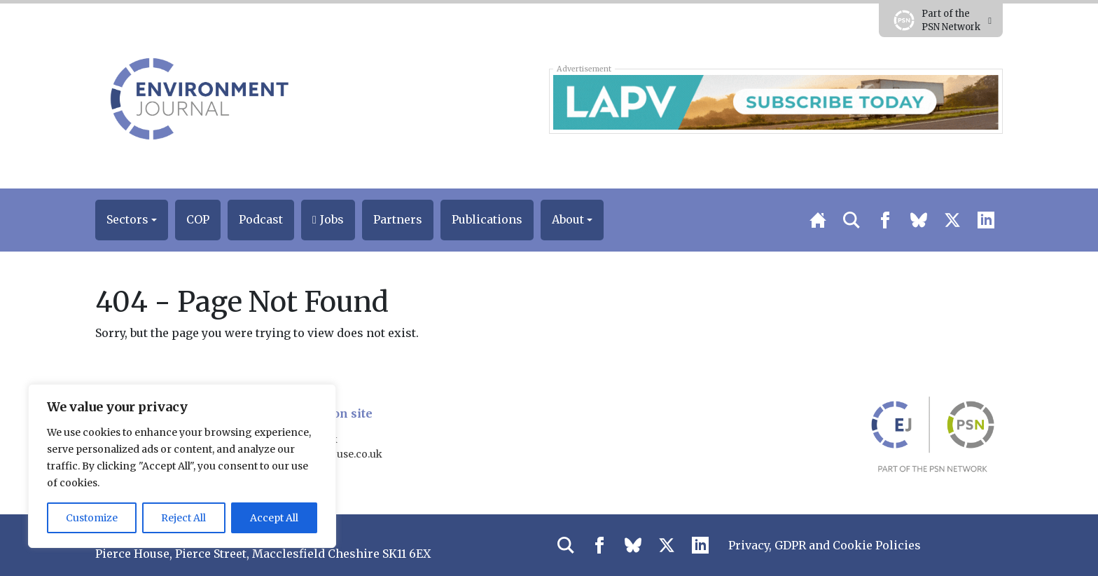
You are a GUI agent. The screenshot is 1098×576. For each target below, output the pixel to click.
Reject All (183, 518)
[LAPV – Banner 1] (775, 101)
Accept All (274, 518)
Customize (92, 518)
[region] (182, 466)
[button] (131, 220)
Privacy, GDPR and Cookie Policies (824, 545)
